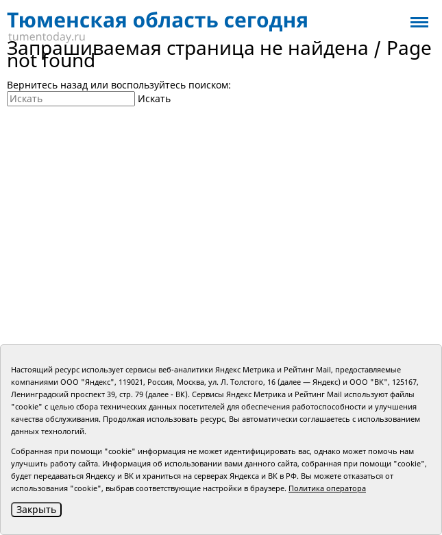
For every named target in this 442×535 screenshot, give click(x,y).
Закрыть (36, 509)
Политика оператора (327, 488)
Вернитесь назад (47, 84)
